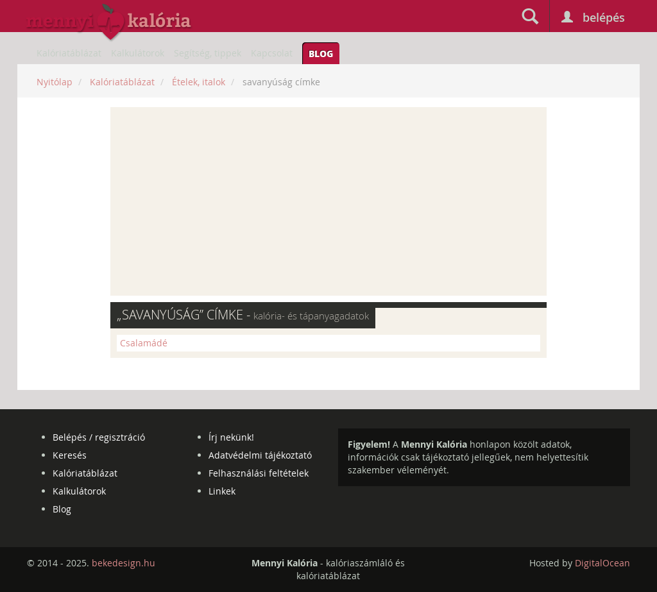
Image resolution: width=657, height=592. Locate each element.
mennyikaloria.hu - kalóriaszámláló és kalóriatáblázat (109, 23)
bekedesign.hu (123, 563)
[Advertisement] (328, 201)
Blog (321, 53)
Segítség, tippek (207, 53)
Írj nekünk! (231, 437)
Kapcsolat (272, 53)
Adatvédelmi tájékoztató (260, 455)
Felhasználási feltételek (259, 473)
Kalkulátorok (137, 53)
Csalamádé (143, 343)
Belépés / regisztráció (99, 437)
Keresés (70, 455)
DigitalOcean (602, 563)
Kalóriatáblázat (69, 53)
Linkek (222, 491)
